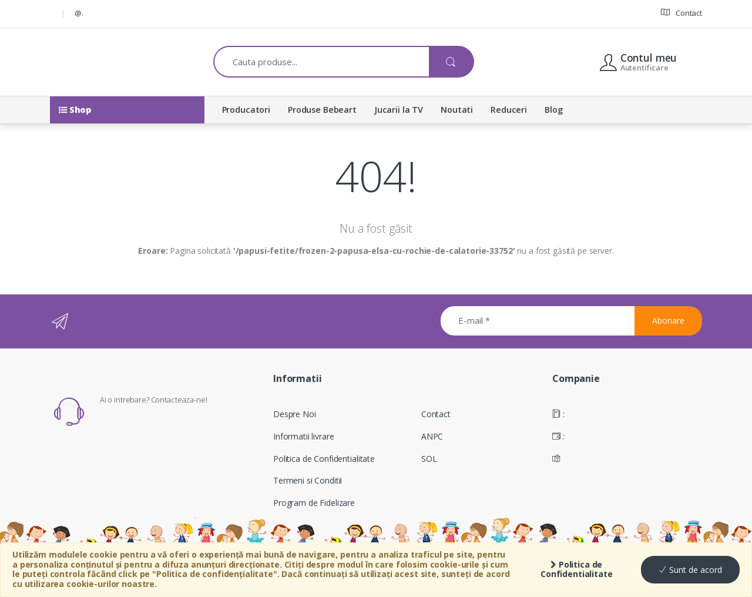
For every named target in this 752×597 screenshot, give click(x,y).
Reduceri (509, 109)
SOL (429, 458)
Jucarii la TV (398, 109)
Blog (553, 109)
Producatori (246, 109)
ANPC (432, 436)
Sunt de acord (690, 569)
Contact (681, 12)
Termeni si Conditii (307, 480)
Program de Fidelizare (314, 502)
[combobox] (321, 62)
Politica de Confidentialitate (576, 569)
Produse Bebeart (322, 109)
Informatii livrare (303, 436)
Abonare (668, 320)
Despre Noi (294, 414)
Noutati (457, 109)
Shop (75, 109)
